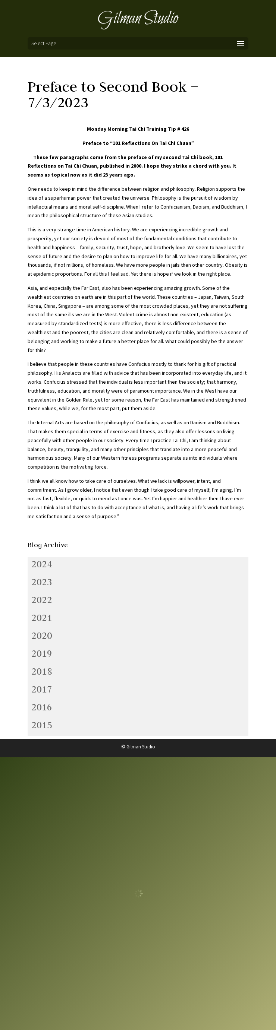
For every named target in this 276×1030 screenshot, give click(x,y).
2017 (41, 689)
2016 (41, 707)
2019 (41, 653)
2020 (41, 635)
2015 (41, 725)
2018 (41, 671)
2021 (41, 618)
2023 (41, 582)
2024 (41, 564)
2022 (41, 600)
